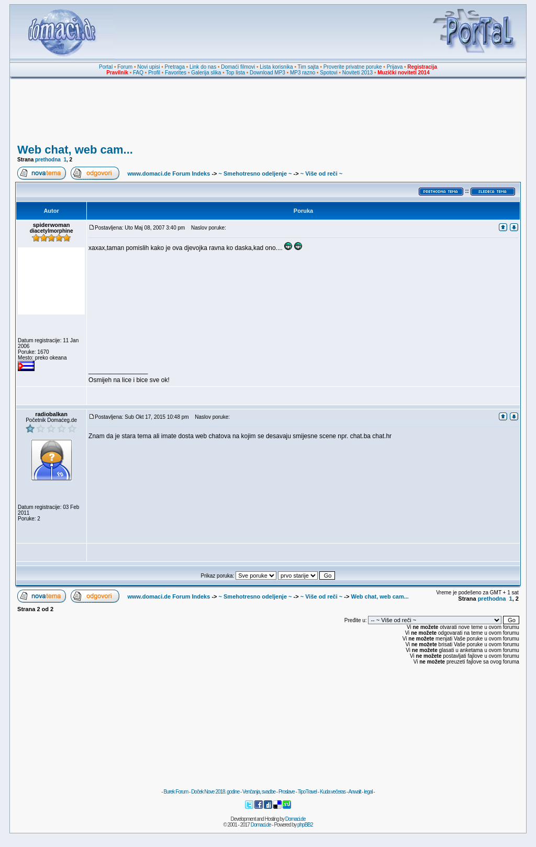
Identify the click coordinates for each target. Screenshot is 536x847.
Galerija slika (206, 72)
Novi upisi (148, 67)
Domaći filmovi (238, 67)
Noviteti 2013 (357, 72)
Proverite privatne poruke (352, 67)
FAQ (138, 72)
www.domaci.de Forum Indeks (168, 173)
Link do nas (202, 67)
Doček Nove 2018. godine (215, 792)
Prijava (395, 67)
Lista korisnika (276, 67)
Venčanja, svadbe (258, 792)
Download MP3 (267, 72)
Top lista (235, 72)
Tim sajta (308, 67)
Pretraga (175, 67)
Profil (154, 72)
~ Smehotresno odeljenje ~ (255, 173)
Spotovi (328, 72)
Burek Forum (175, 792)
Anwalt (354, 792)
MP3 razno (302, 72)
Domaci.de (295, 819)
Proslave (286, 792)
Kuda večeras (332, 792)
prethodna (48, 159)
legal (368, 792)
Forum (124, 67)
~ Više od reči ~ (321, 173)
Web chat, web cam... (75, 149)
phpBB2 (305, 825)
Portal (106, 67)
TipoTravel (307, 792)
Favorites (175, 72)
